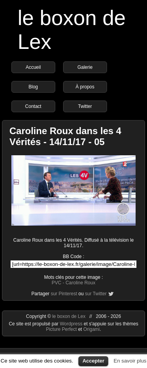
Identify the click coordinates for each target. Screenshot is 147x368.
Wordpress (71, 324)
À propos (85, 87)
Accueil (33, 67)
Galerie (85, 67)
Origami (91, 329)
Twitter (85, 106)
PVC (57, 282)
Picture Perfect (61, 329)
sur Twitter (96, 293)
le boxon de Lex (68, 316)
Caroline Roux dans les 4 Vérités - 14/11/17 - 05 (65, 136)
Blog (33, 87)
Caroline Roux (80, 282)
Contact (33, 106)
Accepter (93, 361)
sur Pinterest (64, 293)
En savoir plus (130, 361)
